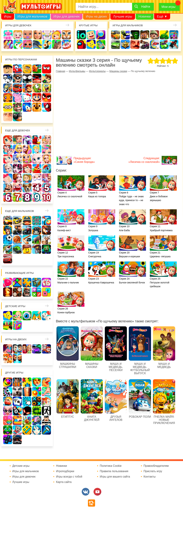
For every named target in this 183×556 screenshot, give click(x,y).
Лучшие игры (122, 16)
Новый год (36, 178)
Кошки (66, 34)
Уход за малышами (27, 34)
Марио (36, 97)
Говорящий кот (17, 107)
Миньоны (7, 107)
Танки (164, 34)
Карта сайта (63, 482)
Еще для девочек (17, 130)
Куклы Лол (27, 44)
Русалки (27, 168)
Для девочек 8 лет (27, 197)
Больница (17, 149)
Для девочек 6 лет (7, 197)
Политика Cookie (110, 465)
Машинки (164, 44)
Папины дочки (27, 178)
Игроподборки (65, 471)
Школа (17, 139)
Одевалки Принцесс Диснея (17, 178)
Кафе (17, 159)
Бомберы (17, 116)
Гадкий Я (7, 116)
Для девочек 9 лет (36, 197)
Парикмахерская (46, 149)
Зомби (135, 34)
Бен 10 (46, 78)
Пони (46, 168)
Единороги (17, 44)
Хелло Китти (27, 97)
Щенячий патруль (36, 107)
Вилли (17, 68)
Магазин (27, 159)
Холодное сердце (7, 168)
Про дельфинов (37, 44)
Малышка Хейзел (17, 34)
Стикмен (27, 78)
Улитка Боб (36, 68)
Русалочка (7, 159)
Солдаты (154, 34)
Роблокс (7, 68)
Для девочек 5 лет (46, 187)
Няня (46, 139)
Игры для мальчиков (32, 16)
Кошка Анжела (36, 159)
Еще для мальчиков (19, 210)
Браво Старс (125, 44)
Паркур (173, 44)
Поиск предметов (100, 34)
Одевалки (8, 34)
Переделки (46, 178)
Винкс (7, 139)
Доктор (56, 34)
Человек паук (46, 107)
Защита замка (173, 34)
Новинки (145, 16)
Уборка (46, 34)
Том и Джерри (7, 88)
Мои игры (168, 7)
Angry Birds (46, 97)
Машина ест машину (154, 44)
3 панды (7, 78)
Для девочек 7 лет (17, 197)
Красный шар (46, 68)
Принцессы (36, 149)
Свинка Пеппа (17, 97)
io (81, 34)
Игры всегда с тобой (69, 476)
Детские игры (91, 44)
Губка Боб (46, 88)
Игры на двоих (96, 16)
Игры (7, 16)
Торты (66, 44)
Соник (27, 107)
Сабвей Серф (27, 88)
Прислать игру (153, 471)
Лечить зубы (17, 187)
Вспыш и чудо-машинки (17, 88)
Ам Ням (36, 88)
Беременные (7, 178)
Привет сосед (135, 44)
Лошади (27, 139)
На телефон (100, 44)
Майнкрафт (144, 34)
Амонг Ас (81, 44)
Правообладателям (156, 465)
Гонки (115, 34)
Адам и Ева (27, 68)
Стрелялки (125, 34)
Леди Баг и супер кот (36, 78)
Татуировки (56, 44)
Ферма (36, 168)
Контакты (150, 476)
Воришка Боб (17, 78)
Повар (7, 187)
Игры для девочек (67, 16)
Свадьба (46, 159)
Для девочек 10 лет (46, 197)
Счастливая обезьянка (7, 97)
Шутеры (144, 44)
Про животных (27, 187)
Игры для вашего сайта (115, 476)
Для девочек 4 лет (36, 187)
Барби (37, 34)
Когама (91, 34)
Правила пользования (114, 471)
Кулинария (46, 44)
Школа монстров (17, 168)
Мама (7, 149)
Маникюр (8, 44)
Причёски (27, 149)
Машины (115, 44)
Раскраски (36, 139)
